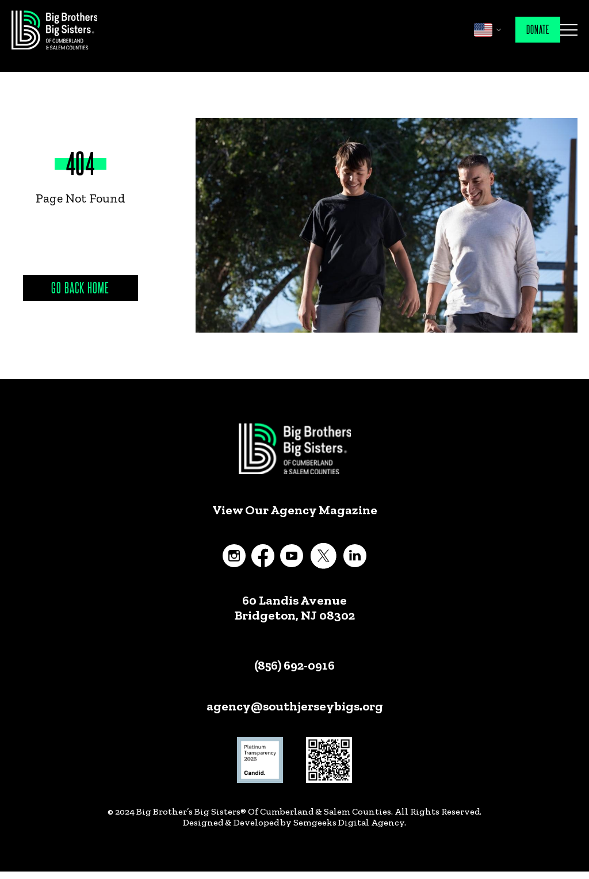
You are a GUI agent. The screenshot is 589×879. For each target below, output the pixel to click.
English (483, 30)
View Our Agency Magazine (294, 510)
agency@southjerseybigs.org (294, 706)
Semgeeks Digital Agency (348, 822)
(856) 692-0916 (294, 665)
